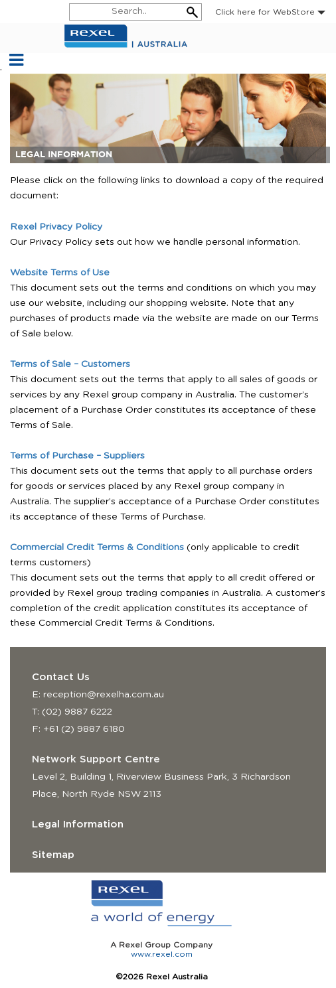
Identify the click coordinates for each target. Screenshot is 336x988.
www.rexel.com (162, 954)
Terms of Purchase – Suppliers (77, 455)
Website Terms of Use (60, 272)
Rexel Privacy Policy (56, 227)
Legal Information (78, 824)
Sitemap (53, 855)
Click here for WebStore (270, 12)
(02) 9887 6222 (77, 712)
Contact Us (61, 677)
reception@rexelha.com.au (103, 694)
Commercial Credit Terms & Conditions (97, 547)
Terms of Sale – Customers (70, 364)
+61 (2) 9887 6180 (84, 729)
